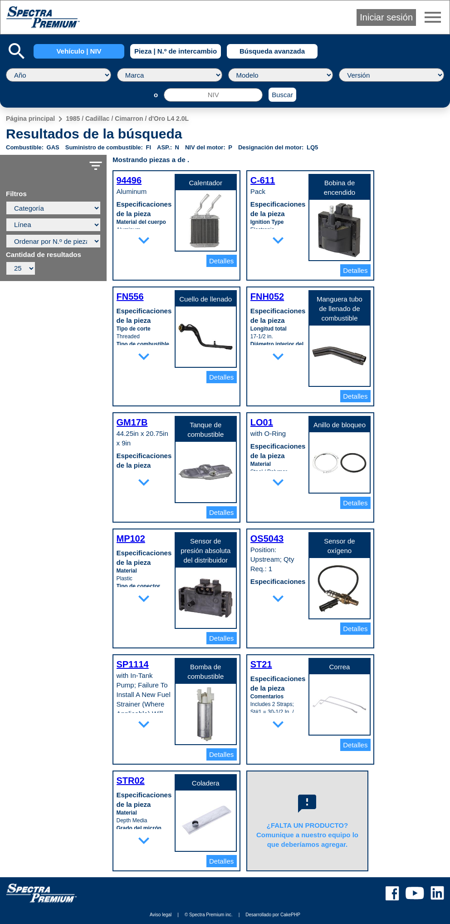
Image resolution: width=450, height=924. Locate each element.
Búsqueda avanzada (272, 51)
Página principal (30, 118)
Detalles (221, 261)
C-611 (262, 180)
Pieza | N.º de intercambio (175, 51)
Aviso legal (160, 914)
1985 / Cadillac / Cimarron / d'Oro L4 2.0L (127, 118)
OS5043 (267, 539)
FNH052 (267, 296)
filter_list (96, 166)
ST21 (261, 664)
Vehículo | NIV (78, 51)
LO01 (261, 422)
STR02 (131, 781)
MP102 (131, 539)
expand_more (144, 240)
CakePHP (290, 914)
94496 (129, 180)
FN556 (130, 296)
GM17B (132, 422)
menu (433, 17)
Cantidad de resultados (43, 254)
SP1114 (133, 664)
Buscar (282, 95)
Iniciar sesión (386, 17)
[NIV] (213, 95)
